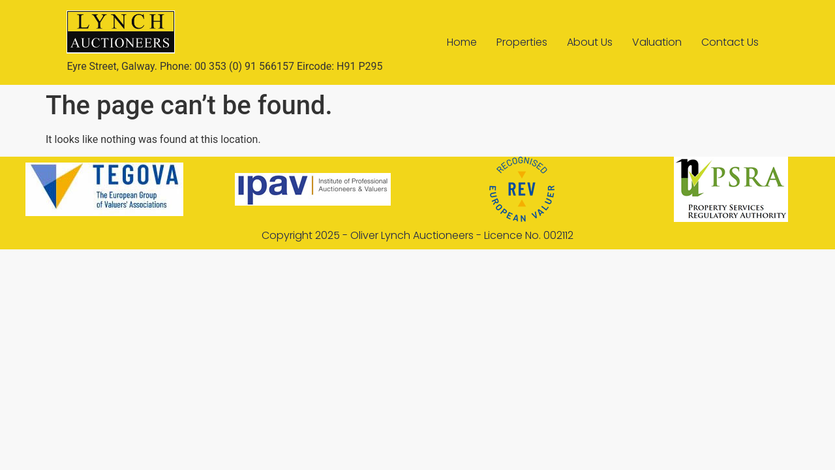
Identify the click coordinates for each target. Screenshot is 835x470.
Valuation (657, 42)
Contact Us (730, 42)
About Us (590, 42)
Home (462, 42)
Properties (521, 42)
